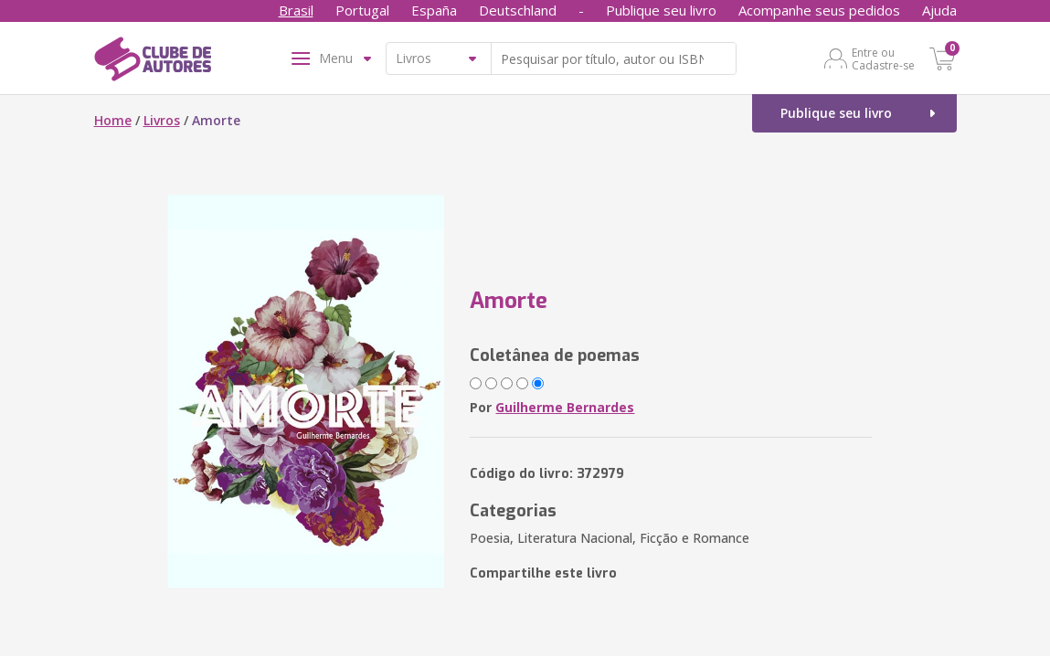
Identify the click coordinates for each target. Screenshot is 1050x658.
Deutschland (518, 10)
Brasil (296, 10)
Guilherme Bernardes (564, 407)
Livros (161, 120)
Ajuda (939, 10)
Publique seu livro (661, 10)
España (434, 10)
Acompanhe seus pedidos (819, 10)
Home (113, 120)
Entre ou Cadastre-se (883, 58)
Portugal (362, 10)
